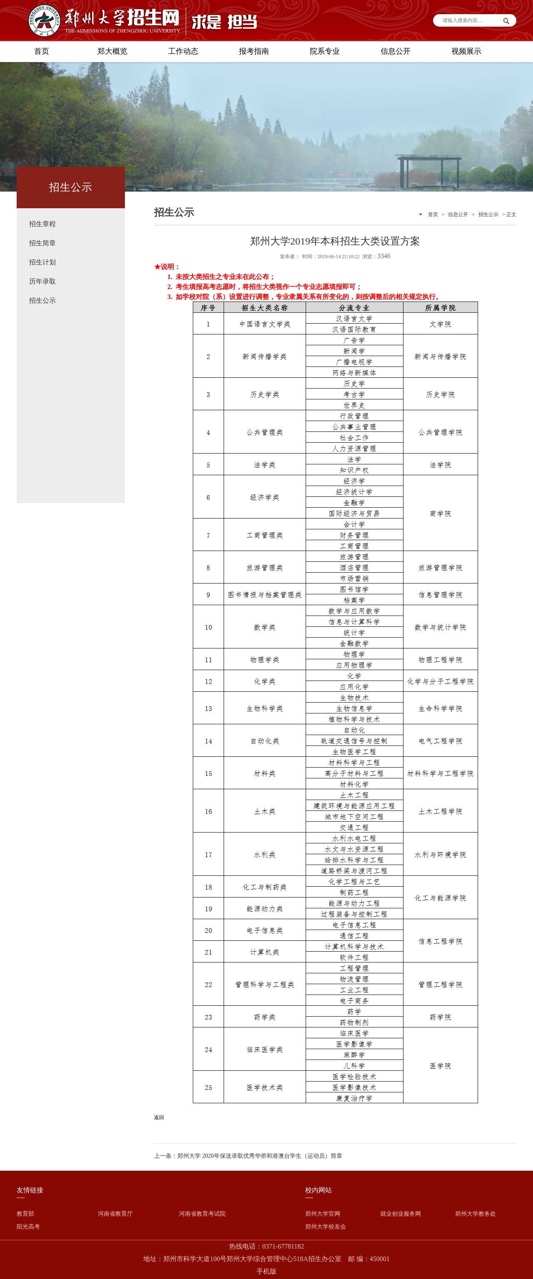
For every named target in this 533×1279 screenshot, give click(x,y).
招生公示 (42, 300)
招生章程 (42, 223)
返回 (159, 1117)
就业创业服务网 (400, 1214)
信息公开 (396, 51)
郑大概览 (112, 51)
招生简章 (42, 243)
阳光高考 (28, 1227)
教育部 (25, 1214)
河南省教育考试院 (202, 1214)
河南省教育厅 (115, 1214)
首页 (41, 51)
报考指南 (254, 51)
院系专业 (325, 51)
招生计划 (42, 262)
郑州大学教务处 (475, 1214)
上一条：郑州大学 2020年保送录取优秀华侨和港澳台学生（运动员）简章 (248, 1156)
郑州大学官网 (322, 1214)
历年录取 (42, 281)
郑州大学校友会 (325, 1227)
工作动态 (183, 51)
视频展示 (466, 51)
